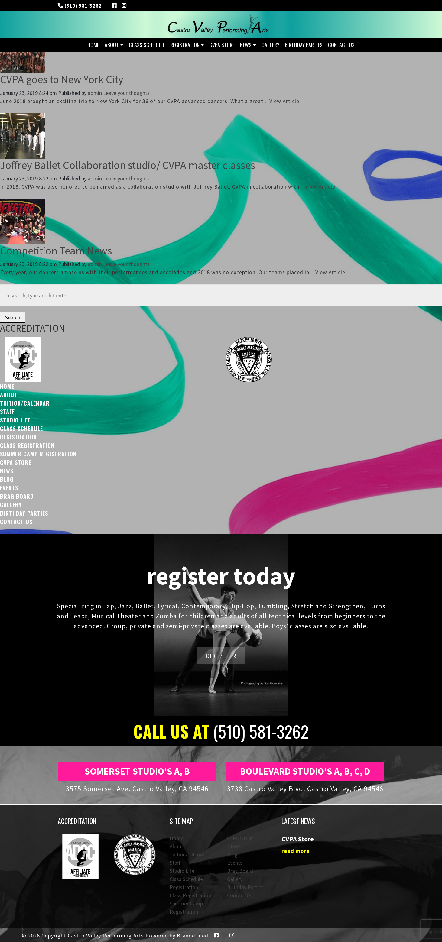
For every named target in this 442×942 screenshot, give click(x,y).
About (112, 45)
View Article (284, 101)
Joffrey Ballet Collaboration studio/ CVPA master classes (127, 165)
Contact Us (341, 45)
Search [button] (12, 317)
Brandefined (192, 935)
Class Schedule (147, 45)
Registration (185, 45)
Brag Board (17, 496)
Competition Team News (56, 250)
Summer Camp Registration (38, 454)
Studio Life (15, 420)
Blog (7, 479)
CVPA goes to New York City (61, 79)
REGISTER (221, 655)
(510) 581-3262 (82, 5)
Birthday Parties (304, 45)
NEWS (246, 45)
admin (95, 92)
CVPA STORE (222, 45)
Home (93, 45)
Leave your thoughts (126, 92)
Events (9, 488)
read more (295, 850)
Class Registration (27, 445)
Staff (7, 412)
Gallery (270, 45)
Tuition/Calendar (25, 403)
